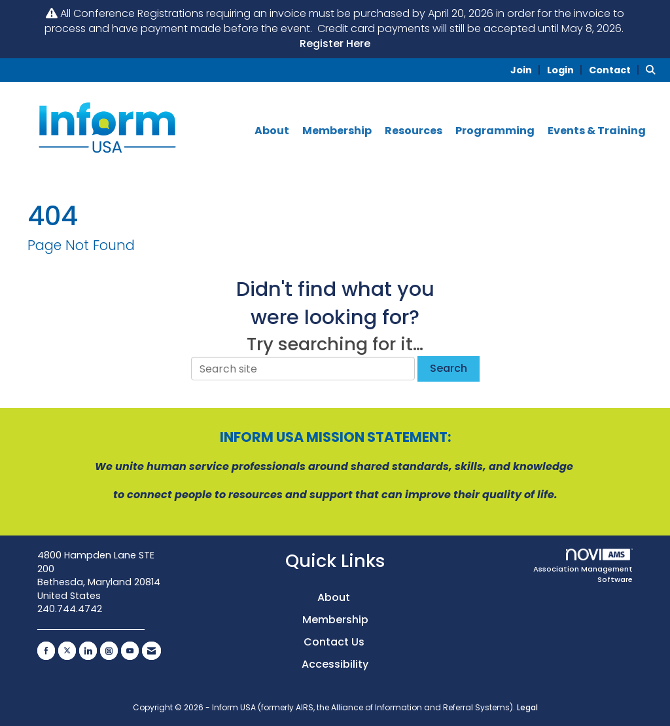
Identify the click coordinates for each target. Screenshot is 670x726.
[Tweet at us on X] (67, 651)
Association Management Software (583, 567)
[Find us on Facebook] (46, 651)
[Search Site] (653, 69)
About (272, 131)
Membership (337, 131)
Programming (495, 131)
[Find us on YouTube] (130, 651)
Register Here (335, 43)
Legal (527, 707)
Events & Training (597, 131)
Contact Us (335, 641)
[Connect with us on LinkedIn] (88, 651)
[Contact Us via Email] (151, 651)
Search (448, 368)
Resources (413, 131)
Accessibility (335, 664)
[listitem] (527, 69)
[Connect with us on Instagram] (109, 651)
